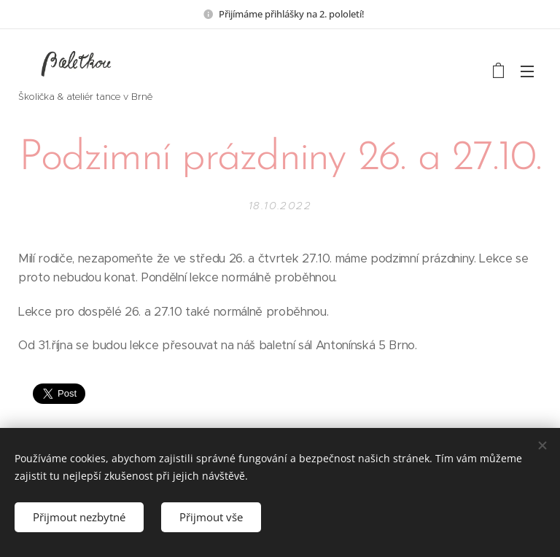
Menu (527, 71)
